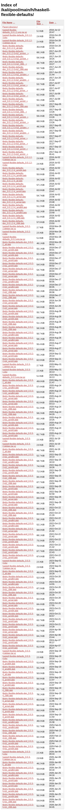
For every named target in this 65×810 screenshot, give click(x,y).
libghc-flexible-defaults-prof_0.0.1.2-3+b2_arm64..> (15, 57)
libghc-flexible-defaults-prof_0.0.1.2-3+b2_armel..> (15, 84)
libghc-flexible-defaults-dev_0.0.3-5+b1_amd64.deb (17, 774)
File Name (7, 23)
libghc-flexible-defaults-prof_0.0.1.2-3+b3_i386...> (14, 110)
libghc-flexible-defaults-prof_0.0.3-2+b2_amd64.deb (18, 455)
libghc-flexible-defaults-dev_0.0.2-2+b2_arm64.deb (17, 254)
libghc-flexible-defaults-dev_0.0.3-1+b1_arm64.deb (17, 418)
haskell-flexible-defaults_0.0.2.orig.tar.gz (13, 238)
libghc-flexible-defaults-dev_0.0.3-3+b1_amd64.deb (17, 583)
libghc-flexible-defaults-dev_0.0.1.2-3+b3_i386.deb (15, 105)
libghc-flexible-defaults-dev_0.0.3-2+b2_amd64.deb (17, 461)
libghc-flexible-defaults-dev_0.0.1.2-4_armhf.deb (14, 190)
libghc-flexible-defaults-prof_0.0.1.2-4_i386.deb (13, 217)
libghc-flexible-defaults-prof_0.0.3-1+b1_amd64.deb (18, 392)
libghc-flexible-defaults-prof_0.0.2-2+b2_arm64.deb (18, 249)
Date (51, 23)
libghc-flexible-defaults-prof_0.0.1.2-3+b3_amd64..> (15, 126)
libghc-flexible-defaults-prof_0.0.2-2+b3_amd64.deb (18, 333)
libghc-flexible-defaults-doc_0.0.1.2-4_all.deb (13, 179)
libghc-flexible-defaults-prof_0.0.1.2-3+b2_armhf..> (15, 100)
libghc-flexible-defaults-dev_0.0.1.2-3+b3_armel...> (15, 142)
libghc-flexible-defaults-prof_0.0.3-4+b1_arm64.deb (18, 742)
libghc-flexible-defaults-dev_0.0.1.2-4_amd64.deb (14, 211)
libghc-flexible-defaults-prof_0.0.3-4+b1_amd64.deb (18, 721)
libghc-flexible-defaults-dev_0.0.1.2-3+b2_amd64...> (15, 79)
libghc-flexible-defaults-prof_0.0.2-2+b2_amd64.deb (18, 280)
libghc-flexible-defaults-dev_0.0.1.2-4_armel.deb (14, 201)
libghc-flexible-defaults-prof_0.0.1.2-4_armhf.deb (14, 185)
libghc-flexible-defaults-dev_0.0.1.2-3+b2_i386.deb (15, 68)
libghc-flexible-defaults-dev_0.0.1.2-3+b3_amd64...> (15, 132)
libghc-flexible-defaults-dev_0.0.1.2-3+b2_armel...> (15, 89)
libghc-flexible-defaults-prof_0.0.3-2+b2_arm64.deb (18, 471)
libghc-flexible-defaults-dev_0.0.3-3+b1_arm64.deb (17, 615)
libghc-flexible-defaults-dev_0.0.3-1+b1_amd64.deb (17, 386)
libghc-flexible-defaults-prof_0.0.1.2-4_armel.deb (14, 195)
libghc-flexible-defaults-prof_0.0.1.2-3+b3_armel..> (15, 137)
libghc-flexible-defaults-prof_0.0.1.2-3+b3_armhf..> (15, 148)
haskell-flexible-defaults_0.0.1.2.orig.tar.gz (14, 31)
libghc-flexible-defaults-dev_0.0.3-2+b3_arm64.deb (17, 540)
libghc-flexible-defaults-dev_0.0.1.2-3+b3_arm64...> (15, 121)
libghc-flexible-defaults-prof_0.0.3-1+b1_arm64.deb (18, 424)
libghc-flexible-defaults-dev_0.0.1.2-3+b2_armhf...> (15, 95)
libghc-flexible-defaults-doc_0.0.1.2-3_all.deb (13, 47)
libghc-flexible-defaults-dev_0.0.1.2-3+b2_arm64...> (15, 52)
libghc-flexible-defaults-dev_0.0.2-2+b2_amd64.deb (17, 286)
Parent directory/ (10, 27)
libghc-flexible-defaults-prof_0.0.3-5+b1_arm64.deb (18, 795)
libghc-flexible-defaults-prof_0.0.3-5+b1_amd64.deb (18, 769)
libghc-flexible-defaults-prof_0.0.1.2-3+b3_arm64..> (15, 116)
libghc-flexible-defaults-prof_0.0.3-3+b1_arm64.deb (18, 609)
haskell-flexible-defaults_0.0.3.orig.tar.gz (13, 376)
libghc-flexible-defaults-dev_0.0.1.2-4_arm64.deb (14, 169)
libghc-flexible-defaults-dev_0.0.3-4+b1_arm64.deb (17, 747)
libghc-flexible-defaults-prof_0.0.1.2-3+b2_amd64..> (15, 73)
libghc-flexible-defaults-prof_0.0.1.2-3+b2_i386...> (14, 63)
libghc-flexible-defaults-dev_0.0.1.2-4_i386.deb (13, 222)
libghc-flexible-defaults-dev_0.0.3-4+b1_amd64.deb (17, 726)
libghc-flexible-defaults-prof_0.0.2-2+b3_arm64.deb (18, 312)
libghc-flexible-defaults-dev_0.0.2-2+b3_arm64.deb (17, 317)
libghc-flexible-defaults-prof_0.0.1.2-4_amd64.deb (14, 206)
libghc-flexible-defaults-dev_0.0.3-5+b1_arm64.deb (17, 790)
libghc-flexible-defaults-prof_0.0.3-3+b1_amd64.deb (18, 577)
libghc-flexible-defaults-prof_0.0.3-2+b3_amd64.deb (18, 524)
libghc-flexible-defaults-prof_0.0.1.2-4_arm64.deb (14, 174)
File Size (39, 22)
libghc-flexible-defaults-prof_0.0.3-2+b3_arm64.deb (18, 546)
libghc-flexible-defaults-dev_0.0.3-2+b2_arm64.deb (17, 466)
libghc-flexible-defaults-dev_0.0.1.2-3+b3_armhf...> (15, 153)
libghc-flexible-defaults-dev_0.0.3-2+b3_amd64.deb (17, 519)
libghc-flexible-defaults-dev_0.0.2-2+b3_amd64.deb (17, 339)
